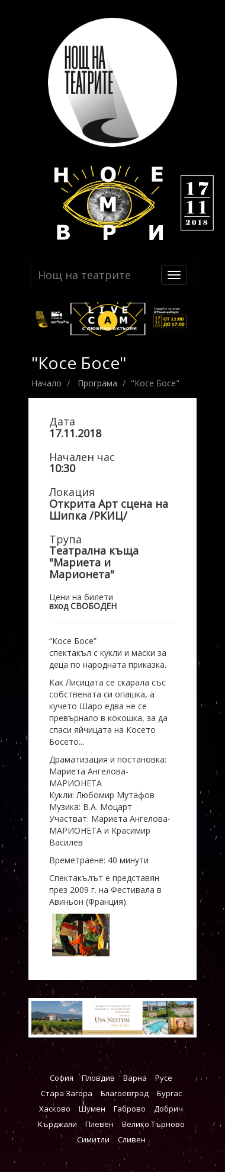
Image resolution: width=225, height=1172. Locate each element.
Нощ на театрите (84, 275)
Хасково (54, 1108)
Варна (135, 1077)
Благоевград (125, 1093)
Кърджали (57, 1124)
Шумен (92, 1108)
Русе (163, 1077)
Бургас (169, 1093)
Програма (97, 383)
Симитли (93, 1139)
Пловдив (98, 1077)
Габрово (130, 1108)
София (61, 1077)
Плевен (99, 1124)
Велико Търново (153, 1124)
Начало (46, 383)
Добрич (168, 1108)
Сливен (132, 1139)
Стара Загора (66, 1093)
